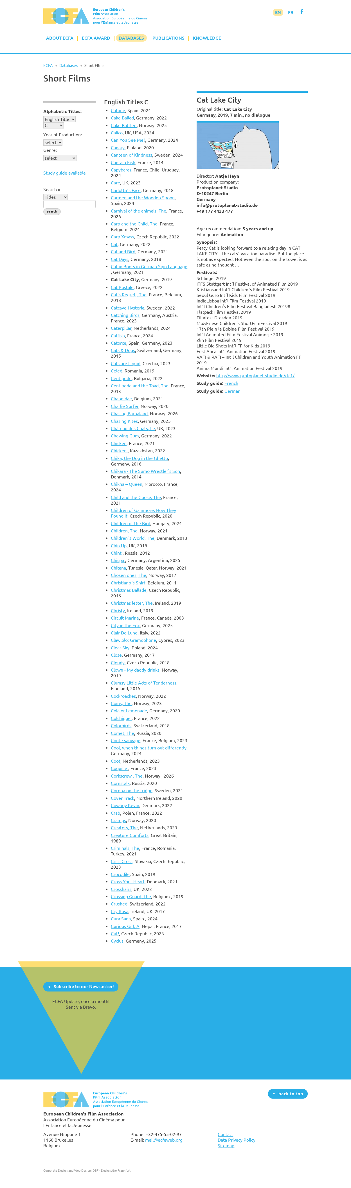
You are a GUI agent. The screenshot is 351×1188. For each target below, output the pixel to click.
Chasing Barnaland (129, 413)
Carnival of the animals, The (138, 210)
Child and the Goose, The (136, 497)
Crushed (119, 903)
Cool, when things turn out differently (148, 747)
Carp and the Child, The (134, 223)
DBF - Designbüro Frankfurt (111, 1170)
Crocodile (120, 874)
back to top (290, 1093)
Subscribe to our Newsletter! (84, 986)
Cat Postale (122, 287)
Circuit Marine (125, 617)
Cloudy (118, 662)
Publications (168, 38)
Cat (114, 244)
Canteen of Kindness (131, 154)
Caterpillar (121, 328)
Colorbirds (121, 725)
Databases (131, 38)
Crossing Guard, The (131, 896)
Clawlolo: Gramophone (133, 640)
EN (278, 12)
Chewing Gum (125, 435)
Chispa (118, 560)
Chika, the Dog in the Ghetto (139, 458)
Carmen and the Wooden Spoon (143, 197)
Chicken (119, 443)
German (232, 391)
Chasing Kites (124, 421)
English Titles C (126, 102)
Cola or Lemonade (129, 710)
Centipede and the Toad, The (139, 385)
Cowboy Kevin (125, 805)
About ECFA (59, 38)
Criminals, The (125, 848)
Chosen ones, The (128, 575)
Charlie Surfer (124, 406)
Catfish (118, 335)
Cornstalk (120, 783)
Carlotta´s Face (126, 190)
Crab (115, 813)
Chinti (117, 552)
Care (115, 182)
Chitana (118, 567)
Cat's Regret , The (129, 294)
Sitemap (226, 1145)
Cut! (115, 933)
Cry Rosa (119, 911)
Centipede (121, 378)
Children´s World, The (132, 538)
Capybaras (121, 169)
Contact (225, 1134)
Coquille (119, 768)
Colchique (121, 718)
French (231, 383)
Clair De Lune (124, 632)
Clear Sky (120, 647)
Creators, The (124, 827)
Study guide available (64, 172)
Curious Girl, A (125, 926)
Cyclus (117, 940)
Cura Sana (121, 918)
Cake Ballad (122, 117)
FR (290, 12)
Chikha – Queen (126, 484)
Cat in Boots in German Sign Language (149, 266)
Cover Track (122, 798)
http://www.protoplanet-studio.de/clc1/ (255, 375)
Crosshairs (121, 889)
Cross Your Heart (128, 881)
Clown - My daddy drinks (135, 669)
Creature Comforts (129, 835)
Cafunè (118, 110)
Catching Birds (125, 315)
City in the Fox (125, 625)
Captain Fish (123, 162)
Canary (118, 147)
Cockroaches (123, 696)
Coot (115, 761)
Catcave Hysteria (127, 307)
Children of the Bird (130, 523)
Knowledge (207, 38)
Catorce (118, 342)
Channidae (121, 398)
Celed (116, 370)
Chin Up (119, 545)
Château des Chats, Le (133, 428)
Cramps (118, 820)
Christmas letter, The (132, 603)
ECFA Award (96, 38)
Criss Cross (121, 861)
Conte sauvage (125, 740)
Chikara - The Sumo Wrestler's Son (145, 471)
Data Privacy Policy (236, 1139)
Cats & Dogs (123, 350)
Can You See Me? (128, 140)
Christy (118, 610)
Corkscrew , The (127, 775)
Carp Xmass (122, 236)
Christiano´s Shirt (128, 582)
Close (116, 655)
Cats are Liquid (125, 363)
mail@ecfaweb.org (164, 1139)
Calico (117, 132)
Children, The (124, 530)
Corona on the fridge (131, 790)
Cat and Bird (123, 251)
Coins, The (121, 703)
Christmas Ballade (129, 590)
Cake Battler (124, 125)
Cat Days (119, 259)
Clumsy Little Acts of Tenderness (143, 682)
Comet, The (122, 733)
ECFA (48, 65)
